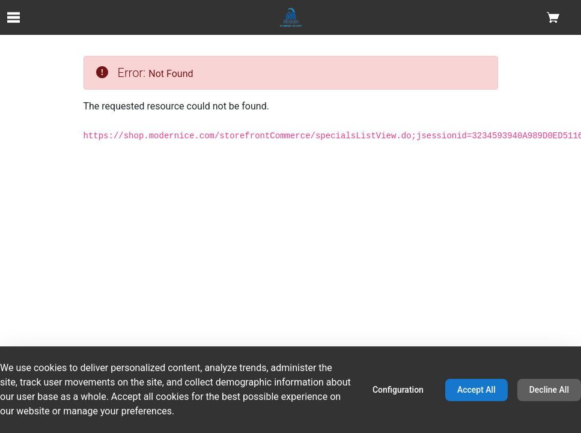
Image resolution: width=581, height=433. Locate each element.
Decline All (549, 390)
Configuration (398, 390)
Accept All (476, 390)
